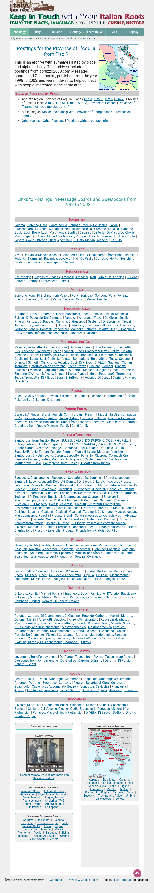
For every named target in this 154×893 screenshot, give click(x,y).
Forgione (128, 549)
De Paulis (86, 258)
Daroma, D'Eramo (90, 660)
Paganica (77, 249)
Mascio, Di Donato (55, 597)
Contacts (56, 880)
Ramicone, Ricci (81, 597)
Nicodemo (22, 381)
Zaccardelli (83, 549)
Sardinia (118, 792)
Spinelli (104, 705)
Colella (122, 631)
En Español (52, 807)
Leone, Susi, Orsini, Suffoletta (50, 359)
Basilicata (43, 820)
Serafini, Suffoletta (69, 377)
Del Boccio (104, 571)
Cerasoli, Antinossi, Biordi (32, 414)
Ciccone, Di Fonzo (27, 355)
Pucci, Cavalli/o (25, 396)
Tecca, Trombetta (27, 377)
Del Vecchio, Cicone (54, 709)
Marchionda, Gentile (63, 232)
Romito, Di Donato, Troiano (60, 601)
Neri (93, 277)
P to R (109, 99)
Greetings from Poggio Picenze (36, 426)
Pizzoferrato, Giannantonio (33, 508)
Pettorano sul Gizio (77, 342)
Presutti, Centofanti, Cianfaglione (98, 504)
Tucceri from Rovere (89, 657)
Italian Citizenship (55, 791)
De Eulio (116, 240)
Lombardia (30, 829)
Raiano (77, 566)
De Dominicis (94, 478)
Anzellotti (45, 619)
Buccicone (128, 593)
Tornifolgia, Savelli (54, 355)
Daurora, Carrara (81, 347)
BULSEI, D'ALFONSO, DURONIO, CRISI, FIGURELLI (95, 440)
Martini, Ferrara (51, 593)
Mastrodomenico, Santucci (108, 634)
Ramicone (98, 593)
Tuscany (89, 795)
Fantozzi (70, 318)
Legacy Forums (54, 797)
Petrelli (64, 281)
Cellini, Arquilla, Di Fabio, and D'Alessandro (54, 571)
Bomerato (131, 690)
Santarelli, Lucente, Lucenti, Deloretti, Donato (45, 481)
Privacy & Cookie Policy (83, 880)
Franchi (90, 414)
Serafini (107, 366)
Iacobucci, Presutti (85, 527)
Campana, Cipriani (27, 601)
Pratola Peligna (77, 472)
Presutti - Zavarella (48, 530)
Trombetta (123, 374)
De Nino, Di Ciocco (121, 508)
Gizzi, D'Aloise (35, 325)
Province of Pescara (102, 103)
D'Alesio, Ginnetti (53, 374)
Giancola (76, 705)
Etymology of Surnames (53, 794)
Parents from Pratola (29, 523)
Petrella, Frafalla (120, 485)
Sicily (130, 792)
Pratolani (110, 519)
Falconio (91, 333)
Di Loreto (38, 400)
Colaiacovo (48, 489)
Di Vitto (91, 712)
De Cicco (111, 318)
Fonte (121, 579)
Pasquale (21, 553)
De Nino (20, 512)
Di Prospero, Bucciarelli (90, 489)
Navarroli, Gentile (26, 545)
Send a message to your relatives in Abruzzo (106, 515)
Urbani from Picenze (75, 422)
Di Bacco (104, 712)
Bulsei (55, 440)
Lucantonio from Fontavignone (36, 657)
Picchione (96, 396)
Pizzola (51, 634)
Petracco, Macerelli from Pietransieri (58, 712)
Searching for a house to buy (34, 556)
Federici (20, 258)
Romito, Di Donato (107, 597)
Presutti (68, 530)
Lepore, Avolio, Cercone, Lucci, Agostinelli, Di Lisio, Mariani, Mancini (61, 240)
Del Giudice (68, 660)
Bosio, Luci (22, 232)
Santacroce (94, 519)
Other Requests (53, 120)
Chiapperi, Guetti (73, 255)
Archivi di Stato (54, 803)
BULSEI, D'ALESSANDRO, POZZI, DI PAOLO (92, 444)
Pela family (22, 400)
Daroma (110, 660)
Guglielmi (21, 359)
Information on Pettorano (48, 366)
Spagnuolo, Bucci (76, 593)
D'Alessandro (24, 229)
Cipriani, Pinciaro (124, 377)
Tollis (131, 236)
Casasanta (66, 634)
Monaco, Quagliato (96, 370)
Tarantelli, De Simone (98, 512)
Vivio (18, 255)
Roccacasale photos (115, 619)
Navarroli (115, 545)
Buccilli (104, 493)
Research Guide (30, 791)
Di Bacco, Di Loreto (92, 481)
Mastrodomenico (74, 627)
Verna (57, 299)
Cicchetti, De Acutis (73, 396)
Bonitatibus (89, 355)
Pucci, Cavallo (48, 396)
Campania (27, 823)
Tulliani (129, 545)
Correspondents (107, 258)
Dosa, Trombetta (123, 370)
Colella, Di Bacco (57, 523)
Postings (50, 38)
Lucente (33, 512)
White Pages (26, 794)
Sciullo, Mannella (116, 314)
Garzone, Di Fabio (94, 418)
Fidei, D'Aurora (70, 690)
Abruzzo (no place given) (52, 107)
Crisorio (32, 489)
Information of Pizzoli (121, 396)
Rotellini (130, 255)
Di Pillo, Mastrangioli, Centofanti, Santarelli (83, 500)
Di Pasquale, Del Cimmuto (44, 318)
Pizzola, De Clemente (29, 634)
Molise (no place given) (58, 112)
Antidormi (37, 553)
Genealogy (35, 38)
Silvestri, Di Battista (28, 705)
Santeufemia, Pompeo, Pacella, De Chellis (78, 225)
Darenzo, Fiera (37, 225)
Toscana (23, 835)
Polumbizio (22, 519)
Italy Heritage (18, 38)
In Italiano (35, 807)
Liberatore (22, 579)
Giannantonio (119, 575)
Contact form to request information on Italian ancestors (44, 776)
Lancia (74, 355)
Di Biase (102, 575)
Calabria (59, 820)
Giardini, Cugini (25, 716)
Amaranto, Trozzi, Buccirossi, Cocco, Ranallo (71, 314)
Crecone (100, 229)
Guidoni (63, 325)
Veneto (54, 839)
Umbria (64, 835)
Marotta (81, 634)
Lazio (47, 826)
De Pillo (112, 530)
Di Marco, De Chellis (121, 232)
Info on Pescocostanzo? (52, 333)
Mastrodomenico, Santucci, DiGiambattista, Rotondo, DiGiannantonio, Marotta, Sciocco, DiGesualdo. (70, 629)
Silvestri (20, 527)
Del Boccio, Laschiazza (65, 575)
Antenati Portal (32, 803)
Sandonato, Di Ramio (118, 553)
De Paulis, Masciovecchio (41, 255)
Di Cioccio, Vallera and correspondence (98, 523)
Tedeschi (21, 497)
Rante (103, 545)
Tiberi (43, 575)
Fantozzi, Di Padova (40, 321)
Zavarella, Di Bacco (67, 508)
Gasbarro (94, 321)
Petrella (88, 508)
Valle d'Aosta (38, 839)
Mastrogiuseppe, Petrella (32, 515)
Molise (59, 829)
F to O (98, 99)
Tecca (57, 351)
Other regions (31, 120)
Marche (46, 829)
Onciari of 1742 (54, 800)
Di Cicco (41, 229)
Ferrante (87, 455)
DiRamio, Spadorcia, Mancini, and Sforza (74, 553)
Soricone (86, 295)
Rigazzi (78, 683)
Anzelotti (60, 619)
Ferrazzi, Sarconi (38, 299)
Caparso (127, 229)
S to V (120, 99)
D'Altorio (113, 593)
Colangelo (94, 556)
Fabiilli (113, 225)
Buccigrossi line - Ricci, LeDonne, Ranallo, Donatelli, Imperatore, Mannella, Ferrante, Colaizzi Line (75, 327)
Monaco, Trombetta (28, 347)
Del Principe (23, 277)
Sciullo (19, 318)
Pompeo (107, 236)
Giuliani (33, 709)
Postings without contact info (87, 120)
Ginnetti (20, 362)
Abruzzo (28, 820)
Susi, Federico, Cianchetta (113, 347)
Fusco (19, 571)
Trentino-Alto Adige (44, 835)
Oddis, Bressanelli (82, 709)
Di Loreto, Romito (27, 593)
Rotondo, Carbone (94, 616)
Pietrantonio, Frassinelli (115, 355)
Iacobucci (65, 489)
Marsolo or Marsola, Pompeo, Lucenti (73, 236)
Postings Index (32, 800)
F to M (60, 103)
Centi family (80, 426)
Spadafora (75, 478)
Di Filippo (85, 362)
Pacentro (77, 219)
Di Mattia (100, 485)
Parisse (68, 299)
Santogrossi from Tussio (32, 440)
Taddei (102, 414)
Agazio (19, 690)
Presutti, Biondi (62, 515)
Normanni (35, 258)
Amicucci (115, 690)
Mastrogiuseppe (126, 512)
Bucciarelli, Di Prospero (76, 485)
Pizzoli (77, 390)
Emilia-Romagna (47, 823)
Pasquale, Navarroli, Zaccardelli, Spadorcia (44, 549)
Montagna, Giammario (64, 679)
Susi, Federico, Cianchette (33, 351)
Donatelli (77, 333)
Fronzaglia (119, 686)
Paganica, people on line (61, 258)
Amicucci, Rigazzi (94, 690)
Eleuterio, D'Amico (27, 374)
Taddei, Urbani (69, 418)
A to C (88, 99)
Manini (114, 616)
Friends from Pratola (90, 530)
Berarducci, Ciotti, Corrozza (105, 683)
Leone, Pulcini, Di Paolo (31, 679)
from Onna (115, 255)
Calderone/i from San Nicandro (106, 459)
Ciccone (61, 347)
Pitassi (19, 321)
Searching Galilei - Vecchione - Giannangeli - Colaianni (74, 260)
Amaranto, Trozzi (26, 314)
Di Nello (113, 229)
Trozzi (126, 321)
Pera (75, 295)
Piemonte (24, 832)
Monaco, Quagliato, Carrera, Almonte (55, 370)
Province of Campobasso (94, 112)
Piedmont (91, 792)
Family (64, 426)
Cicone (49, 347)
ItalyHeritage (122, 880)
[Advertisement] (77, 156)
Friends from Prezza (71, 556)
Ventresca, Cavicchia (94, 686)
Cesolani (103, 299)
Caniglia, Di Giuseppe (70, 321)
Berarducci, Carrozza (56, 683)
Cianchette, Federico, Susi (59, 362)
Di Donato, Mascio (27, 597)
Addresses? (49, 281)
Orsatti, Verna (85, 299)
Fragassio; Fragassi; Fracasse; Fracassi (61, 277)
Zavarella (122, 500)
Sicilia (65, 832)
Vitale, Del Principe (111, 277)
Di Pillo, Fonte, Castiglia (47, 579)
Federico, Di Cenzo (97, 377)
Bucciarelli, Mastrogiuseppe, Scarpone (74, 497)
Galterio (99, 232)
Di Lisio (40, 236)
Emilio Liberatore (71, 519)
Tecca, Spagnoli (120, 359)
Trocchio (128, 597)
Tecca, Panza (77, 366)
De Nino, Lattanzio (124, 493)
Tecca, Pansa (77, 374)
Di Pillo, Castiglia (77, 579)
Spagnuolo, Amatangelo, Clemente (107, 679)
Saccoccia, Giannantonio (32, 478)
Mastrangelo (23, 236)
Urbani (78, 414)
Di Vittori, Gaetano (107, 362)
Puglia (38, 832)
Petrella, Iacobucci (118, 478)
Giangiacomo (96, 255)
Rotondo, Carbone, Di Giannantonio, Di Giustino (47, 616)
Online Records (31, 797)
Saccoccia (58, 478)
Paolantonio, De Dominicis (78, 493)
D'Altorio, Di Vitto (124, 712)
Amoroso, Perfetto (27, 683)
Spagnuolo (22, 686)
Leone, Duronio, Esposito (61, 455)
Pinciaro (94, 366)
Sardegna (51, 832)
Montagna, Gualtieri (41, 527)
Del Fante (66, 657)
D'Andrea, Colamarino (86, 325)
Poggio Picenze (77, 409)
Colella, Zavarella (61, 504)
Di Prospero (38, 497)
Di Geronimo (111, 321)
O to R (71, 103)
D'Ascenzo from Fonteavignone (36, 660)
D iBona (132, 277)
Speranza (98, 422)
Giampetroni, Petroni (121, 422)
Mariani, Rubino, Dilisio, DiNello (70, 229)
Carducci (125, 519)
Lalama (20, 225)
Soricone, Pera (25, 295)
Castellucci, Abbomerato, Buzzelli (55, 686)
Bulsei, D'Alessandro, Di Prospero (38, 444)
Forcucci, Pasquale (107, 549)
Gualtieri (52, 485)
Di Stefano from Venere (53, 295)
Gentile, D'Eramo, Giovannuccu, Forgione (69, 545)
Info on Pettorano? (101, 374)
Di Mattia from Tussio (95, 463)
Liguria (59, 826)
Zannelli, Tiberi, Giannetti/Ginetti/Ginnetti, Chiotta (98, 351)
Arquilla (88, 575)
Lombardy (96, 789)
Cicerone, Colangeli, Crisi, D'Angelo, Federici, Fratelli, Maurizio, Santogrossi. (72, 457)
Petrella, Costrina (26, 281)
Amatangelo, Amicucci (42, 690)
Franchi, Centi (61, 414)
